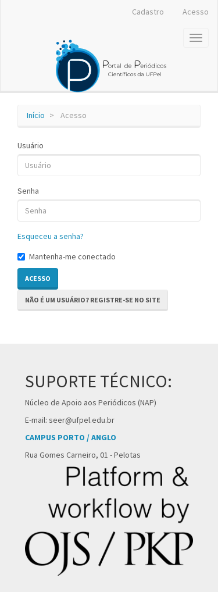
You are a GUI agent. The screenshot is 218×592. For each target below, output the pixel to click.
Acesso (196, 11)
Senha (28, 191)
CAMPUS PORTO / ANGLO (70, 437)
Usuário (30, 145)
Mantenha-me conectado (66, 256)
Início (36, 115)
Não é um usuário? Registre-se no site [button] (92, 299)
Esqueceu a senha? (50, 236)
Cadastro (148, 11)
